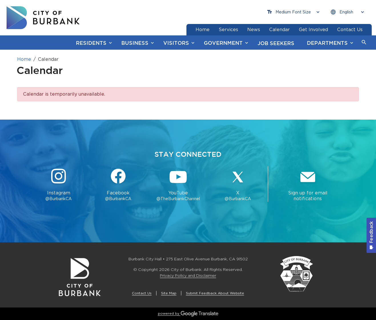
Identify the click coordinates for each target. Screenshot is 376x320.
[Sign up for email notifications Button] (307, 185)
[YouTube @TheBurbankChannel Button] (178, 185)
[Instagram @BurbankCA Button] (58, 185)
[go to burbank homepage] (43, 17)
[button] (364, 42)
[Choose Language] (347, 12)
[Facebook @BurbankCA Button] (118, 185)
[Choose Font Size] (293, 12)
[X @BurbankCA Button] (237, 185)
